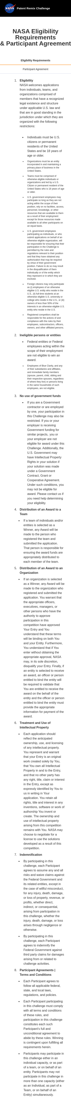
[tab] (35, 60)
